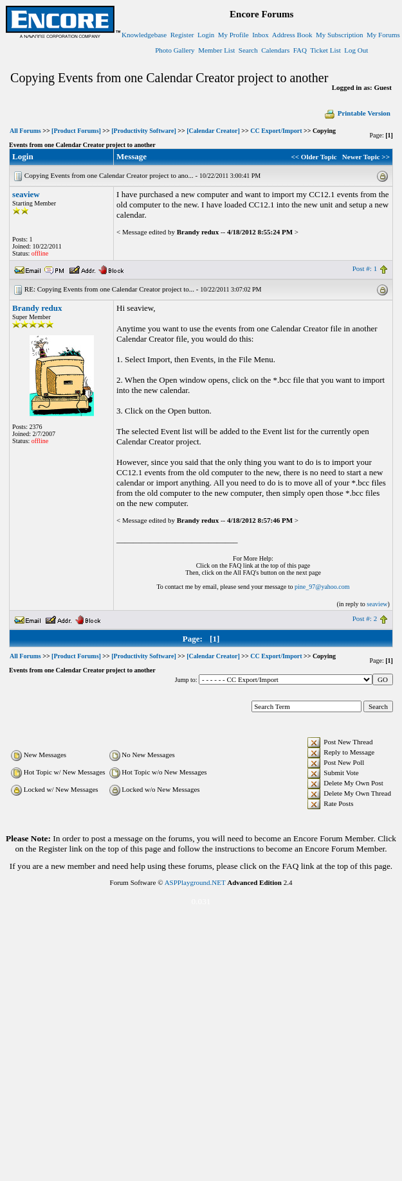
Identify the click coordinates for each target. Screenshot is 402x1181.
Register (182, 35)
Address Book (292, 35)
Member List (216, 50)
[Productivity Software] (143, 130)
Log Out (356, 50)
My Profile (233, 35)
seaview (26, 194)
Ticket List (325, 50)
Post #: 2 (365, 618)
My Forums (383, 35)
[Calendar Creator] (213, 130)
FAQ (300, 50)
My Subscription (339, 35)
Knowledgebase (144, 35)
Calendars (275, 50)
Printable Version (357, 113)
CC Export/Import (276, 130)
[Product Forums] (76, 130)
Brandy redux (37, 308)
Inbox (260, 35)
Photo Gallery (174, 50)
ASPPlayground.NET (195, 882)
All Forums (25, 130)
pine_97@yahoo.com (322, 586)
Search (248, 50)
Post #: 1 (365, 268)
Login (205, 35)
